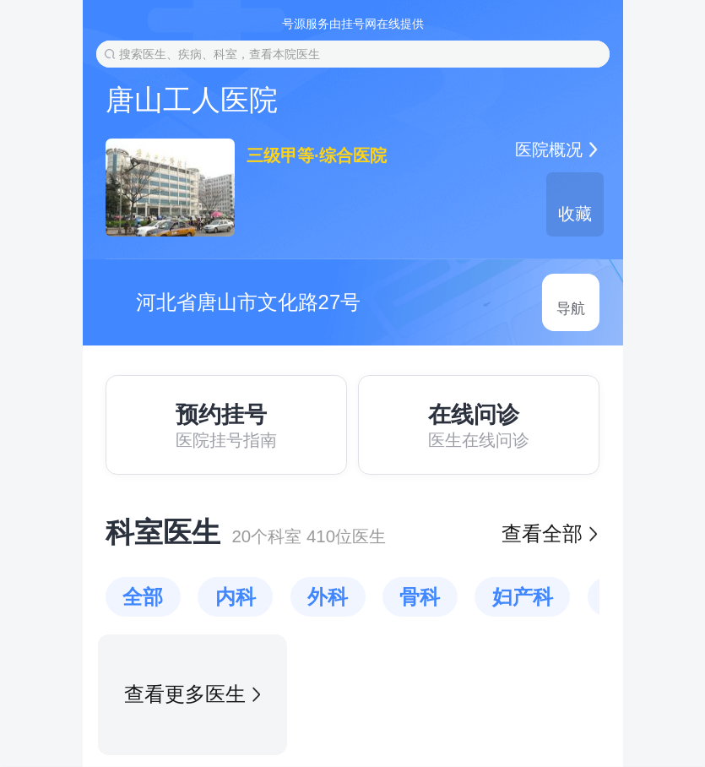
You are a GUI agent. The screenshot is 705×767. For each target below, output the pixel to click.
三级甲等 (280, 155)
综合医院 (350, 155)
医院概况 (557, 149)
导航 (570, 301)
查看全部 (550, 533)
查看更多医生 (193, 694)
